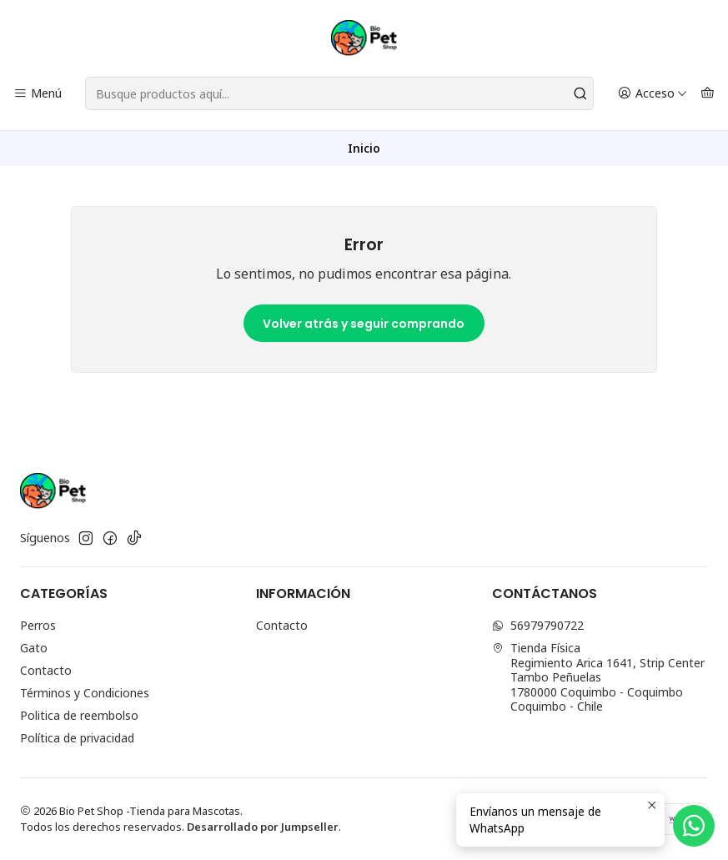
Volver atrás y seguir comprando (363, 323)
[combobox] (339, 93)
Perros (38, 625)
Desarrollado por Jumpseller (263, 826)
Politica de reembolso (79, 715)
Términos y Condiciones (84, 693)
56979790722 (538, 625)
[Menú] (37, 94)
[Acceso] (652, 94)
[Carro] (707, 94)
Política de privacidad (77, 738)
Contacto (46, 670)
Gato (34, 648)
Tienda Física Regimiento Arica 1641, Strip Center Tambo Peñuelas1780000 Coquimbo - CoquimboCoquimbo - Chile (598, 677)
